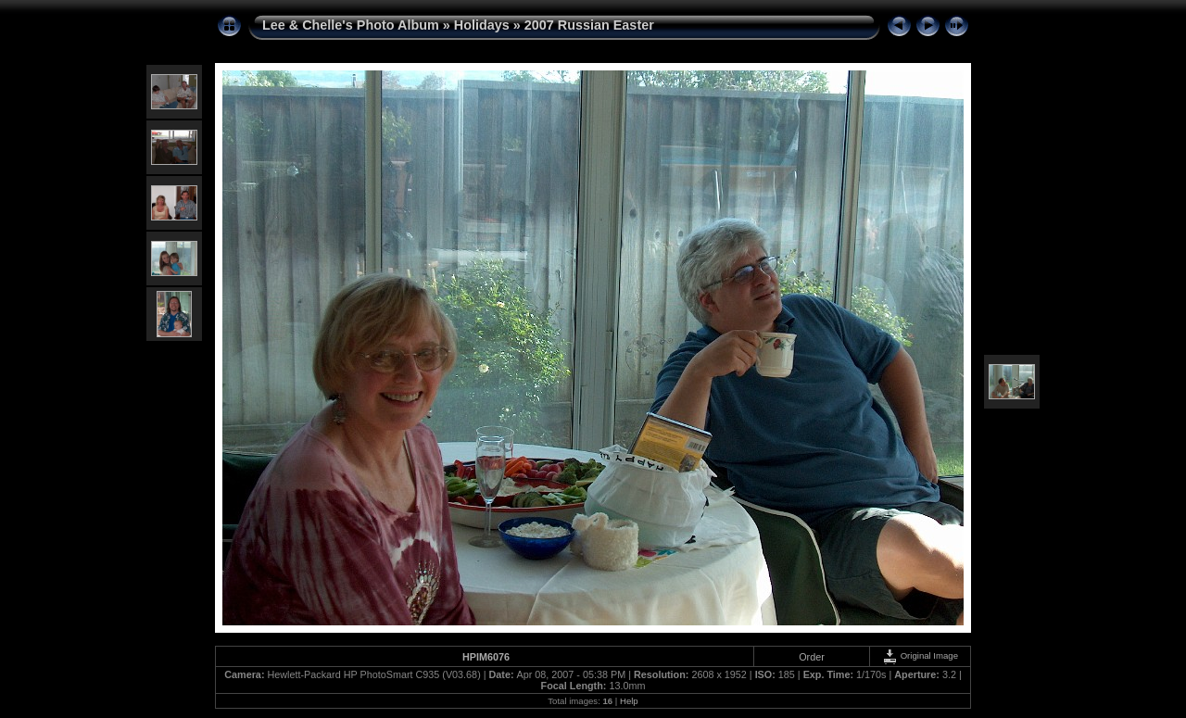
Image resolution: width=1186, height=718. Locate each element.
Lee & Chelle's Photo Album (350, 25)
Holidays (482, 25)
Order (812, 656)
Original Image (920, 655)
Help (629, 701)
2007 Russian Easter (589, 25)
